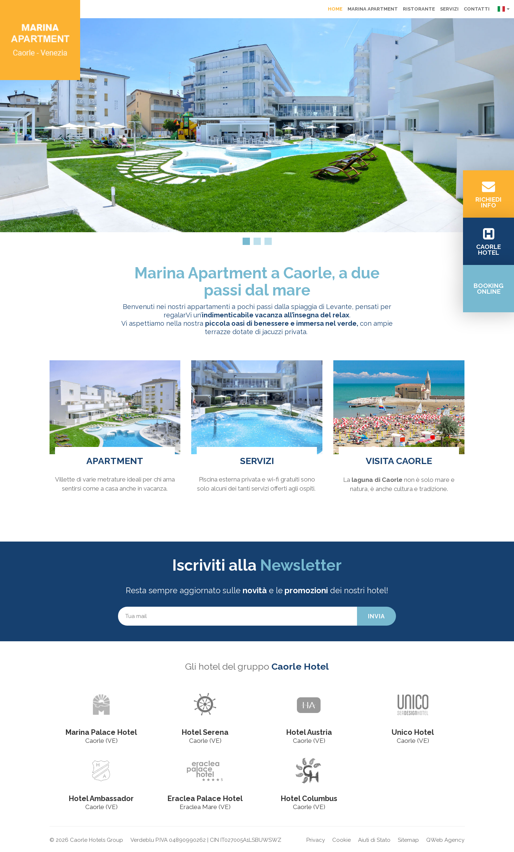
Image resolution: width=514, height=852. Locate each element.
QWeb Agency (445, 840)
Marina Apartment (373, 9)
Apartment (114, 460)
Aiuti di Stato (374, 840)
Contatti (477, 9)
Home (335, 9)
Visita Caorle (399, 460)
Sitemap (408, 840)
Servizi (449, 9)
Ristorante (419, 9)
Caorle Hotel (300, 666)
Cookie (341, 840)
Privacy (315, 840)
